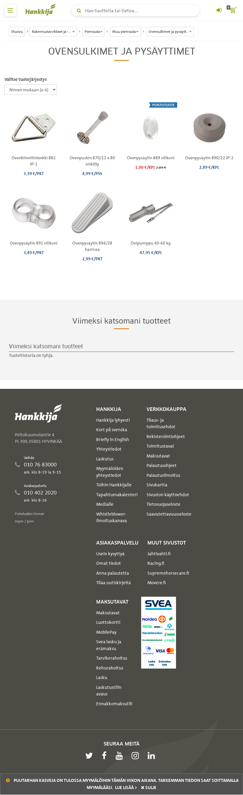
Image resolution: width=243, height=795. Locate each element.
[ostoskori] (233, 10)
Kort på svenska (111, 430)
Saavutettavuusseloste (169, 514)
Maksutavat (158, 456)
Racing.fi (155, 563)
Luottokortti (108, 622)
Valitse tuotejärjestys (25, 79)
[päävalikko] (10, 10)
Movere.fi (156, 583)
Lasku (101, 677)
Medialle (104, 504)
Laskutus (104, 459)
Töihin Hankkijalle (114, 485)
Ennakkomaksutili (114, 704)
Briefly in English (112, 440)
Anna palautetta (112, 573)
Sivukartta (157, 485)
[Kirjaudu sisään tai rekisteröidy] (219, 10)
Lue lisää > (126, 788)
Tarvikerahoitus (111, 658)
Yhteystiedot (109, 449)
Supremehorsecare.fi (168, 573)
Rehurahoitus (109, 668)
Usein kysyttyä (110, 554)
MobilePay (106, 632)
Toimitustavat (160, 446)
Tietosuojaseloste (163, 504)
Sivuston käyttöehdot (168, 495)
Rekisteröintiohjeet (166, 437)
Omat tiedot (108, 563)
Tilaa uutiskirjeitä (113, 583)
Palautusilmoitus (163, 475)
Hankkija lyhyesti (113, 420)
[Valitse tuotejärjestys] (30, 89)
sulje (148, 788)
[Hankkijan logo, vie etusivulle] (41, 10)
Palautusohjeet (162, 465)
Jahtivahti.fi (159, 554)
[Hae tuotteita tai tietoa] (135, 10)
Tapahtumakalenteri (117, 495)
